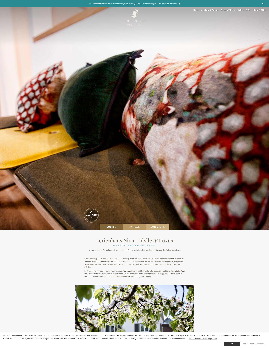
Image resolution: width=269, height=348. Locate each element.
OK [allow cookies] (232, 344)
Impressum (212, 339)
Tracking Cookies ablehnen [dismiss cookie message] (253, 344)
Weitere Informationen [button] (198, 339)
